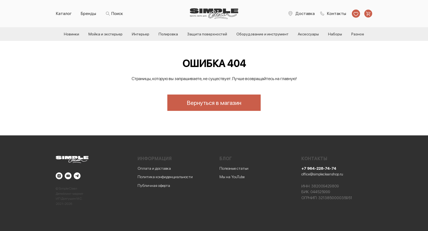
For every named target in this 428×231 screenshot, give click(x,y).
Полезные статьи (233, 168)
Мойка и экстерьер (105, 34)
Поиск (117, 13)
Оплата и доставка (154, 168)
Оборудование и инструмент (262, 34)
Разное (357, 34)
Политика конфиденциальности (165, 177)
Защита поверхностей (207, 34)
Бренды (88, 13)
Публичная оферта (154, 185)
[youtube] (68, 175)
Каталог (64, 13)
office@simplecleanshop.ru (322, 174)
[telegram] (77, 175)
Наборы (335, 34)
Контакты (336, 13)
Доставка (305, 13)
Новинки (71, 34)
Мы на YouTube (232, 177)
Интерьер (140, 34)
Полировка (168, 34)
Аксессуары (308, 34)
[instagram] (59, 175)
